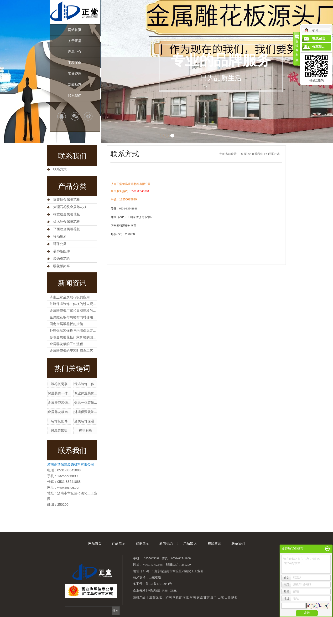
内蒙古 (177, 597)
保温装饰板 (59, 430)
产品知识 (190, 543)
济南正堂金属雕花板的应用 (70, 297)
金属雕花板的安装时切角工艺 (71, 350)
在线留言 (214, 543)
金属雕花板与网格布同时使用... (73, 317)
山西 (227, 597)
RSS (165, 590)
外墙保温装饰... (85, 412)
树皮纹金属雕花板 (66, 214)
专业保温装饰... (85, 393)
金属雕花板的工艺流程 (66, 344)
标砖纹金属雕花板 (66, 199)
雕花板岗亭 (61, 266)
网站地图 (154, 590)
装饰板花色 (61, 258)
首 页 (243, 154)
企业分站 (139, 590)
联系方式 (60, 169)
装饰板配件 (61, 251)
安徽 (200, 597)
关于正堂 (74, 41)
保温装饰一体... (85, 384)
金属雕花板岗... (59, 412)
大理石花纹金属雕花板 (70, 207)
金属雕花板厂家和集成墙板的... (73, 310)
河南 (193, 597)
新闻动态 (74, 85)
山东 (221, 597)
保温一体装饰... (85, 402)
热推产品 (139, 597)
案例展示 (142, 543)
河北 (185, 597)
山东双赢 (155, 577)
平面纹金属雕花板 (66, 229)
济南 (169, 597)
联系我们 (74, 95)
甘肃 (206, 597)
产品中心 (74, 52)
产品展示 (118, 543)
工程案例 (74, 63)
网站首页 (74, 30)
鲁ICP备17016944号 (159, 584)
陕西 (234, 597)
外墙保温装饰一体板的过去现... (73, 304)
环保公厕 (60, 244)
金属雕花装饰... (59, 402)
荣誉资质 (74, 74)
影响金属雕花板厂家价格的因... (73, 337)
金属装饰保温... (85, 421)
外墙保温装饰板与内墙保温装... (73, 330)
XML (173, 590)
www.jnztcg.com (69, 487)
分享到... (318, 47)
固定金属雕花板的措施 (66, 324)
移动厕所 (60, 236)
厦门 (213, 597)
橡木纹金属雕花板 (66, 222)
